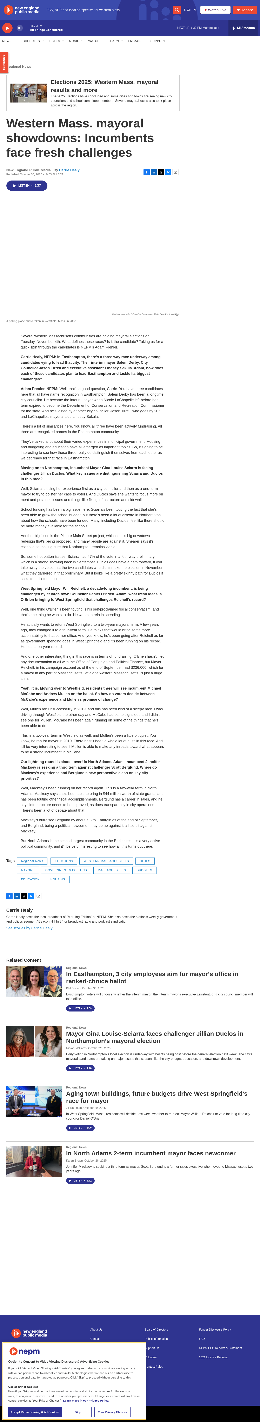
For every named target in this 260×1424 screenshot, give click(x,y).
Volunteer (151, 1359)
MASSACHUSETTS (112, 872)
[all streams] (243, 30)
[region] (74, 1381)
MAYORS (28, 872)
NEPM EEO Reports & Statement (220, 1350)
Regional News (18, 68)
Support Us (152, 1350)
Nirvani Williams (76, 1050)
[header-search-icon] (177, 11)
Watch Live (216, 10)
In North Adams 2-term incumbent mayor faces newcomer (151, 1155)
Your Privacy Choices (112, 1412)
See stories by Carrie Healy (29, 929)
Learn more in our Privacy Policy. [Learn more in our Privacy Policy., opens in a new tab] (86, 1400)
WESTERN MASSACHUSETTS (106, 862)
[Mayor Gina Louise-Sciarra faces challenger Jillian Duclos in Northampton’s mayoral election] (34, 1043)
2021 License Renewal (213, 1359)
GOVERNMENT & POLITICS (66, 872)
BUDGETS (144, 872)
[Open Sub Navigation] (14, 42)
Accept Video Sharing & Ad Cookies (35, 1412)
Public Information (156, 1340)
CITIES (145, 862)
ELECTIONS (64, 862)
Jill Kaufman (74, 1109)
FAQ (202, 1340)
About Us (96, 1331)
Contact (95, 1340)
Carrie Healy (69, 172)
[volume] (19, 30)
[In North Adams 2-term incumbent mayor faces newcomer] (34, 1163)
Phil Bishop (73, 990)
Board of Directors (156, 1331)
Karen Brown (74, 1162)
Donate (247, 11)
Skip (78, 1412)
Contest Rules (154, 1368)
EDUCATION (30, 881)
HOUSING (58, 881)
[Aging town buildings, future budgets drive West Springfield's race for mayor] (34, 1103)
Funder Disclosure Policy (215, 1331)
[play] (7, 30)
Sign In (190, 10)
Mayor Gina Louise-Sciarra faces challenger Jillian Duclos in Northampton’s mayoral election (155, 1039)
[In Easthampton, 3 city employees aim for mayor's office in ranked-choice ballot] (34, 983)
